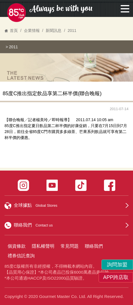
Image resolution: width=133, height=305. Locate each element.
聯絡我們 (94, 246)
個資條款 (17, 246)
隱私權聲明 (43, 246)
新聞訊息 (53, 30)
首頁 (14, 30)
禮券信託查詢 (21, 255)
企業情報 (32, 30)
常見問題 (70, 246)
